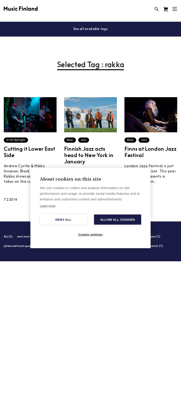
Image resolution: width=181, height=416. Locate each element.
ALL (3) (8, 237)
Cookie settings (90, 234)
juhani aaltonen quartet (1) (22, 246)
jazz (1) (155, 237)
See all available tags (90, 29)
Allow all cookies (117, 219)
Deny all (63, 219)
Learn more (47, 206)
